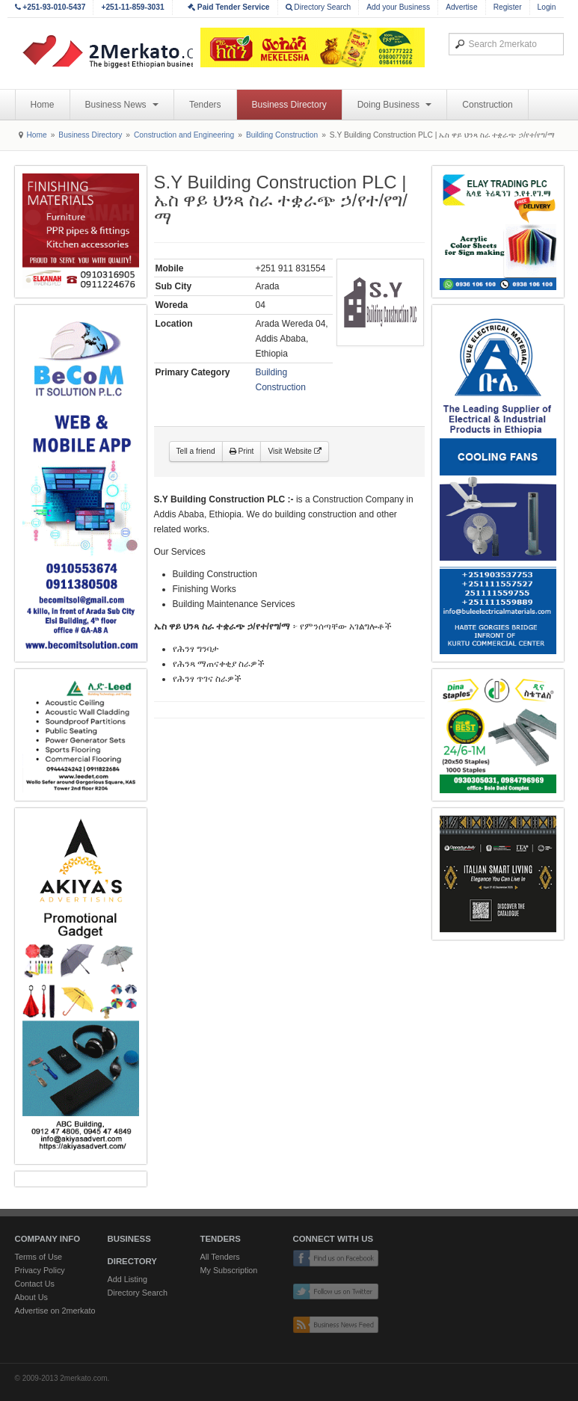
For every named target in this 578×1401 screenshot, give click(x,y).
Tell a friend (195, 451)
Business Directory (289, 104)
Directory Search (318, 7)
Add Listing (127, 1279)
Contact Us (35, 1283)
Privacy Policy (40, 1270)
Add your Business (398, 7)
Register (508, 7)
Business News (122, 104)
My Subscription (229, 1270)
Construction (487, 104)
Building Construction (282, 135)
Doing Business (394, 104)
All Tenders (220, 1256)
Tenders (205, 104)
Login (547, 7)
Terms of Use (39, 1256)
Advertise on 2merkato (55, 1310)
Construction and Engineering (184, 135)
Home (43, 104)
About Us (31, 1297)
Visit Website (294, 451)
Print (242, 451)
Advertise (461, 7)
